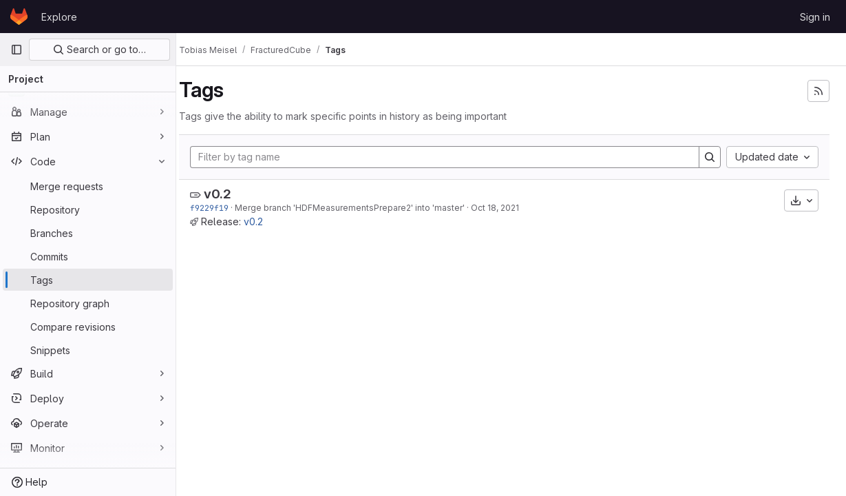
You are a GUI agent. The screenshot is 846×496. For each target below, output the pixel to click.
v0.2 (231, 194)
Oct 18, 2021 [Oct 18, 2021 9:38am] (509, 208)
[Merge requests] (88, 186)
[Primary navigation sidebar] (17, 50)
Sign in (815, 17)
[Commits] (88, 256)
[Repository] (88, 209)
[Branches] (88, 233)
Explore (59, 17)
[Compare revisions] (88, 327)
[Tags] (88, 280)
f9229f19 (223, 208)
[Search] (710, 157)
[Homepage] (19, 17)
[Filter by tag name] (451, 157)
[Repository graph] (88, 303)
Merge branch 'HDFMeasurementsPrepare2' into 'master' (363, 208)
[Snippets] (88, 350)
